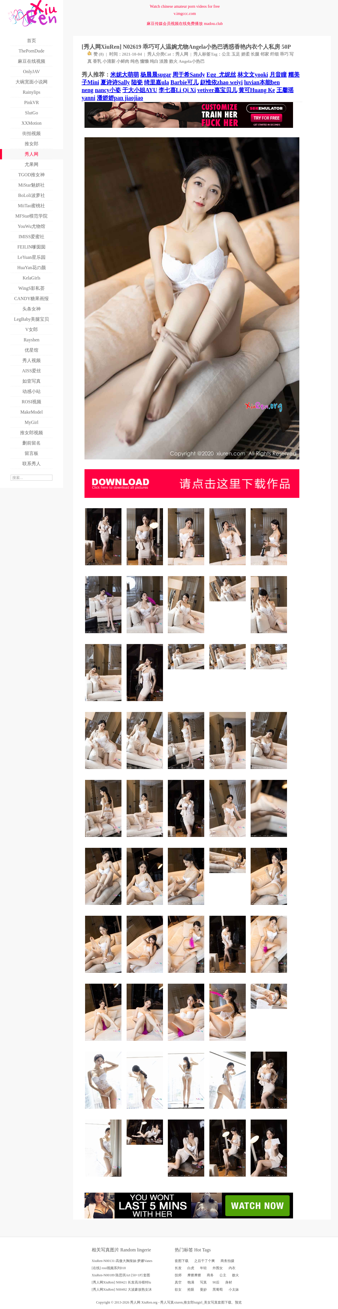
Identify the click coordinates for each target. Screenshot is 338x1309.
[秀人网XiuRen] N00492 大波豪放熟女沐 (122, 1290)
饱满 (190, 1282)
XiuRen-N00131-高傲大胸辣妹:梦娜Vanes (122, 1261)
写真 (203, 1282)
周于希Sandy (188, 74)
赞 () (95, 54)
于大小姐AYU (139, 90)
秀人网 (181, 54)
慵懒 (144, 61)
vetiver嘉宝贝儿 (217, 90)
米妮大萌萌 (124, 74)
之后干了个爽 (204, 1261)
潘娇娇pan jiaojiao (120, 98)
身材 (228, 1282)
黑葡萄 (218, 1290)
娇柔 (245, 54)
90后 (216, 1282)
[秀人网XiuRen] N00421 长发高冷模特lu (121, 1282)
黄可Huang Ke (257, 90)
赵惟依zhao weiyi (221, 82)
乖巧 (284, 54)
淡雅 (163, 61)
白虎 (190, 1268)
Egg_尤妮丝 (221, 74)
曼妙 (203, 1290)
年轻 (203, 1268)
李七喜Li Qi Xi (177, 90)
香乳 (97, 61)
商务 (210, 1275)
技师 (178, 1275)
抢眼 (190, 1290)
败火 (173, 61)
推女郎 (189, 1302)
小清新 (109, 61)
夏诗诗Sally (115, 82)
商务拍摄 (227, 1261)
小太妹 (234, 1290)
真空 (178, 1282)
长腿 (255, 54)
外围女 (218, 1268)
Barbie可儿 (184, 82)
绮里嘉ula (156, 82)
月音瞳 (278, 74)
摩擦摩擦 (194, 1275)
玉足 (235, 54)
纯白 (154, 61)
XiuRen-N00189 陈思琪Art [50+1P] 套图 (121, 1275)
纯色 (134, 61)
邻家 (264, 54)
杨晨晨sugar (155, 74)
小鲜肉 (122, 61)
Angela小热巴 (192, 61)
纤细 (274, 54)
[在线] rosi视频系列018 (109, 1268)
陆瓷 (137, 82)
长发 (178, 1268)
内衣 (232, 1268)
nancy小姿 (108, 90)
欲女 (178, 1290)
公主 (226, 54)
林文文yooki (252, 74)
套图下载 (181, 1261)
